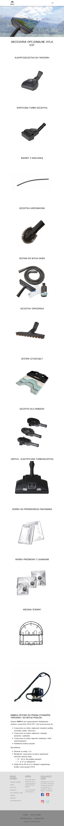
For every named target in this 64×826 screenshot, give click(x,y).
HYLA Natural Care (16, 793)
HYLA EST (13, 787)
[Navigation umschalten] (53, 3)
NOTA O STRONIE (36, 815)
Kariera (12, 795)
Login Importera (15, 801)
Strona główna (15, 782)
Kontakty (13, 798)
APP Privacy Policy (26, 818)
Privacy (25, 815)
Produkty (13, 790)
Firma (12, 785)
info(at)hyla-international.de (30, 791)
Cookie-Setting (39, 818)
